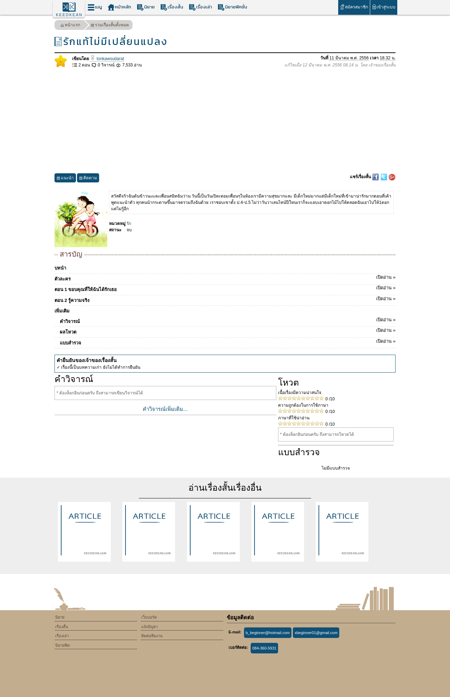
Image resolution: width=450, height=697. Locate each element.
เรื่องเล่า (200, 7)
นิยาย (146, 7)
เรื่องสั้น (171, 7)
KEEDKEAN (69, 15)
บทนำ (60, 268)
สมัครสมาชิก (354, 7)
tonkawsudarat (107, 58)
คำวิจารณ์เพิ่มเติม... (165, 409)
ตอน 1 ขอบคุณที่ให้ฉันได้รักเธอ (225, 288)
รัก (129, 223)
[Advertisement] (225, 121)
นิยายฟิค (62, 645)
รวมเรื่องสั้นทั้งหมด (110, 25)
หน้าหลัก (119, 7)
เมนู (95, 7)
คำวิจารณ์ (228, 320)
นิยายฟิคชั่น (232, 7)
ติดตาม (88, 178)
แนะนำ (65, 178)
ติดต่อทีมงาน (152, 636)
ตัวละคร (225, 278)
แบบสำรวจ (228, 342)
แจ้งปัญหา (149, 627)
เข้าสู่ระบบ (384, 7)
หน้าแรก (70, 25)
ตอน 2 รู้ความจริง (225, 299)
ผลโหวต (228, 331)
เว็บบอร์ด (149, 617)
